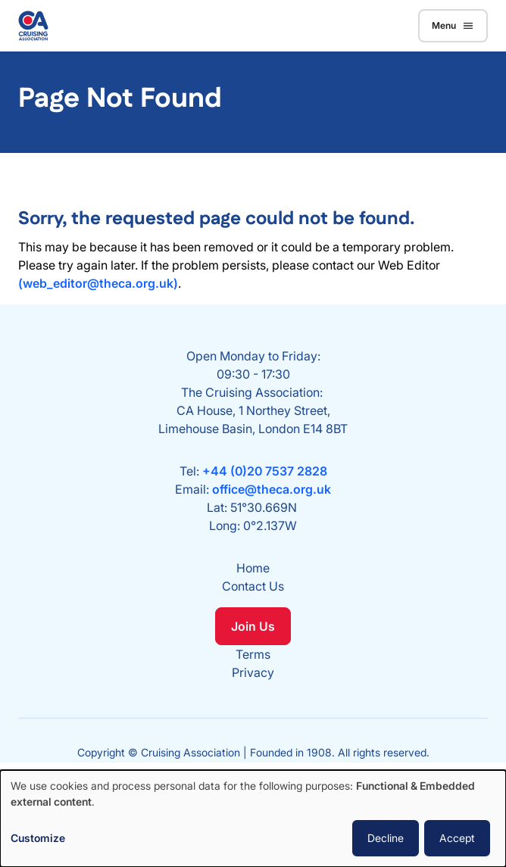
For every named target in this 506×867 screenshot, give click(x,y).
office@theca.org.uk (271, 489)
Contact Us (253, 586)
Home (253, 567)
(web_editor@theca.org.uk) (98, 283)
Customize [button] (38, 837)
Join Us (253, 626)
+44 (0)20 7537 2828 (264, 471)
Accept (457, 837)
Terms (253, 654)
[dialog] (253, 818)
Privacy (253, 672)
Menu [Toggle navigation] (453, 26)
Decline (385, 837)
